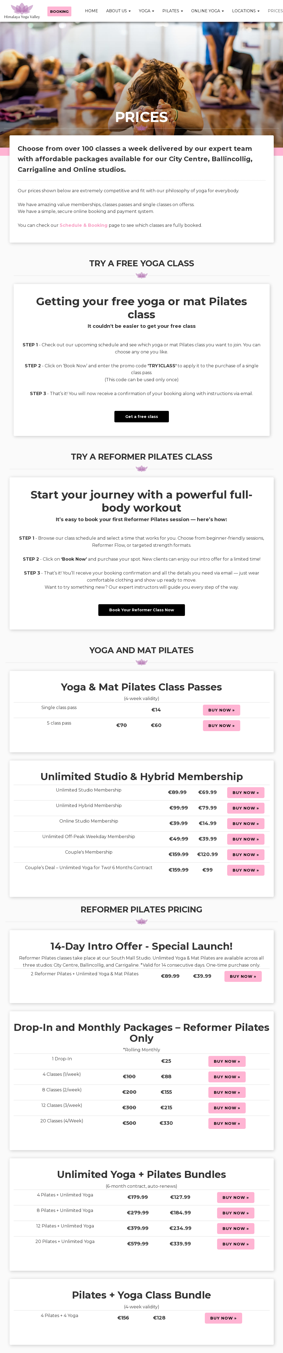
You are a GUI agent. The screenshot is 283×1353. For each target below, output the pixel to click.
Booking (59, 11)
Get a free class (141, 416)
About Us (118, 10)
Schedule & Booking (84, 225)
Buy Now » (221, 710)
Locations (246, 10)
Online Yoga (207, 10)
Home (91, 10)
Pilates (172, 10)
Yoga (146, 10)
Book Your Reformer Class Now (141, 609)
